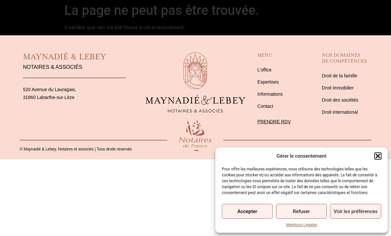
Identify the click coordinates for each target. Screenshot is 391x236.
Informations (323, 17)
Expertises (63, 17)
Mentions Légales (301, 225)
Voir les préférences (356, 211)
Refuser (301, 211)
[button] (378, 156)
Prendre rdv (274, 121)
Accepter (247, 211)
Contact (371, 17)
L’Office (18, 17)
